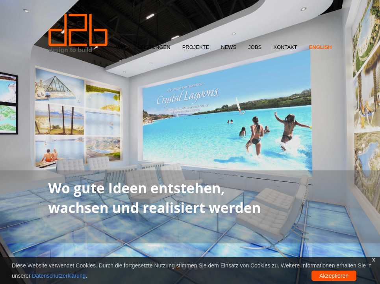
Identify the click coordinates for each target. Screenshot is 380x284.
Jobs (254, 47)
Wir (121, 47)
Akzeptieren (333, 276)
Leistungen (154, 47)
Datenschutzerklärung (58, 276)
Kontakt (285, 47)
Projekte (195, 47)
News (228, 47)
